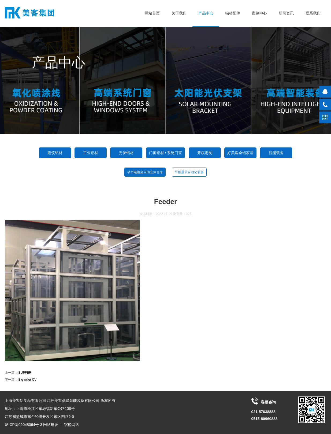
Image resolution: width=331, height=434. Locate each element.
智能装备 (276, 153)
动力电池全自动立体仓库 (145, 172)
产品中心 (205, 13)
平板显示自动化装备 (189, 172)
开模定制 (204, 153)
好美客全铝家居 (240, 153)
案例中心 (259, 13)
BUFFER (24, 372)
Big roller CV (27, 379)
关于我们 (179, 13)
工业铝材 (90, 153)
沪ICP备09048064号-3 (23, 424)
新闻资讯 (286, 13)
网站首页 (152, 13)
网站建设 (50, 424)
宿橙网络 (71, 424)
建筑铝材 (54, 153)
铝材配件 (232, 13)
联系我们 (313, 13)
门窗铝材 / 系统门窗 (165, 153)
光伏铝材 (126, 153)
